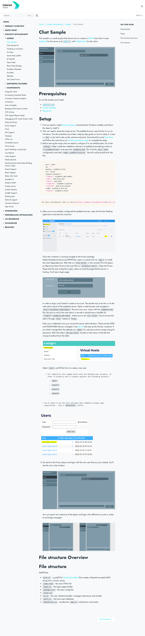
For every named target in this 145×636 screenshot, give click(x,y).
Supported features (17, 83)
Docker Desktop (49, 107)
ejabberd (43, 41)
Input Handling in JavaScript (15, 149)
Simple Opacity (11, 189)
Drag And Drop (11, 122)
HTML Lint (8, 139)
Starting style (10, 196)
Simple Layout (10, 186)
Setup (123, 33)
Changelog (11, 223)
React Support (10, 172)
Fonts (7, 129)
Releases (9, 227)
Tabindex (10, 76)
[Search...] (18, 15)
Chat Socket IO (12, 45)
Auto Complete (11, 105)
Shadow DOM (10, 182)
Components (13, 87)
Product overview (14, 26)
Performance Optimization (19, 215)
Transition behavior (12, 203)
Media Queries (10, 159)
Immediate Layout (11, 142)
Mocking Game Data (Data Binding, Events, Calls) (18, 164)
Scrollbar (10, 72)
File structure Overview (129, 38)
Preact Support (10, 169)
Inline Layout (9, 146)
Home (6, 22)
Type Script (9, 206)
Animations (9, 102)
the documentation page (78, 140)
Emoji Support (10, 125)
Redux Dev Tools (11, 176)
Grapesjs (8, 136)
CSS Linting (9, 112)
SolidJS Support (11, 193)
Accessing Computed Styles (15, 95)
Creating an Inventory (15, 48)
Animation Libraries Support (15, 98)
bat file (81, 326)
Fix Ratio (10, 52)
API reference (12, 219)
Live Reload (9, 153)
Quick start (11, 30)
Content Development (16, 34)
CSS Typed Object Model (15, 115)
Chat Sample (12, 42)
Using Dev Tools (11, 91)
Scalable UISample (14, 69)
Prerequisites (125, 29)
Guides (10, 38)
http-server (47, 110)
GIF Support (9, 132)
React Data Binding (14, 65)
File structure (125, 42)
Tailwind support (11, 199)
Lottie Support (10, 156)
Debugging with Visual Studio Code (19, 119)
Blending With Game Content (16, 108)
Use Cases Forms (13, 79)
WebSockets (81, 41)
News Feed (11, 62)
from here (109, 137)
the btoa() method (71, 577)
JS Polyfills (11, 59)
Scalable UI (9, 179)
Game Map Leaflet (14, 55)
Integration (11, 211)
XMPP (90, 38)
